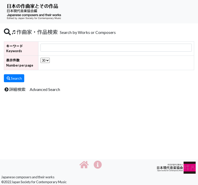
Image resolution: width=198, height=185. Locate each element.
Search (14, 78)
